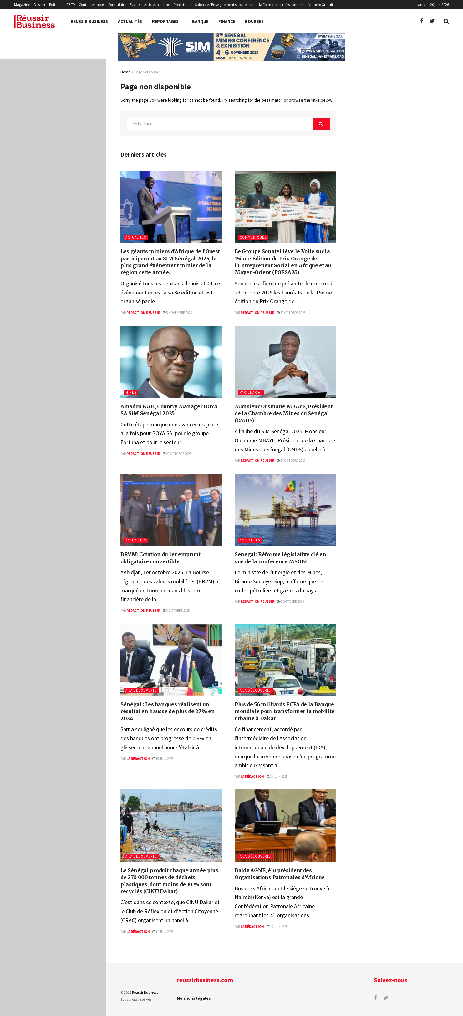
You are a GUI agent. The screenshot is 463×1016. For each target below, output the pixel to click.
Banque (200, 21)
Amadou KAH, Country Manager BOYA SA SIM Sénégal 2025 (58, 129)
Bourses (254, 21)
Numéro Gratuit (320, 4)
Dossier (39, 4)
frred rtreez (182, 4)
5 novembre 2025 (177, 312)
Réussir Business (145, 992)
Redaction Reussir (143, 312)
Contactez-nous (91, 4)
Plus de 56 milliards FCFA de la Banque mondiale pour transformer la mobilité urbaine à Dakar (66, 309)
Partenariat (251, 392)
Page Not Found (147, 71)
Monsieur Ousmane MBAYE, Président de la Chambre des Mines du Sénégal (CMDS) (64, 165)
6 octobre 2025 (176, 610)
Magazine (22, 4)
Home (125, 71)
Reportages (165, 21)
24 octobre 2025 (291, 460)
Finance (226, 21)
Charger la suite (53, 509)
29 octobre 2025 (177, 453)
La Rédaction (138, 759)
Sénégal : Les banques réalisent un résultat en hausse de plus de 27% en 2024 (67, 271)
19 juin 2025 (162, 759)
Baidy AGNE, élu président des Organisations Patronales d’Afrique (65, 394)
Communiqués (253, 237)
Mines (130, 392)
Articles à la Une (157, 4)
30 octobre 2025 (291, 312)
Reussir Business (89, 21)
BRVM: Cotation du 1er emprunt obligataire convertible (57, 200)
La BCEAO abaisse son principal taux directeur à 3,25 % (65, 476)
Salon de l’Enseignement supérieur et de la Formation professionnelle (249, 4)
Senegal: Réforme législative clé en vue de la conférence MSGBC (64, 235)
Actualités (130, 21)
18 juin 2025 (277, 776)
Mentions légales (194, 998)
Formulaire (117, 4)
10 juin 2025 (277, 926)
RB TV (70, 4)
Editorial (56, 4)
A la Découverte (141, 690)
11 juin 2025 (162, 931)
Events (135, 4)
